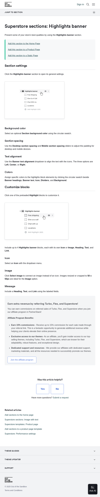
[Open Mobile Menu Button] (93, 4)
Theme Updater (13, 459)
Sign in (80, 4)
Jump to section (50, 12)
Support (9, 468)
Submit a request (61, 398)
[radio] (42, 389)
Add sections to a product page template (23, 429)
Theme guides (12, 451)
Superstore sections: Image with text (21, 420)
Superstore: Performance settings (20, 434)
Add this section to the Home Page (24, 43)
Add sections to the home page (19, 415)
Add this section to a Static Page (23, 55)
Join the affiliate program (22, 360)
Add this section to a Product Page (24, 49)
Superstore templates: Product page (21, 424)
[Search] (88, 4)
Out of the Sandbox (19, 487)
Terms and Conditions (13, 490)
